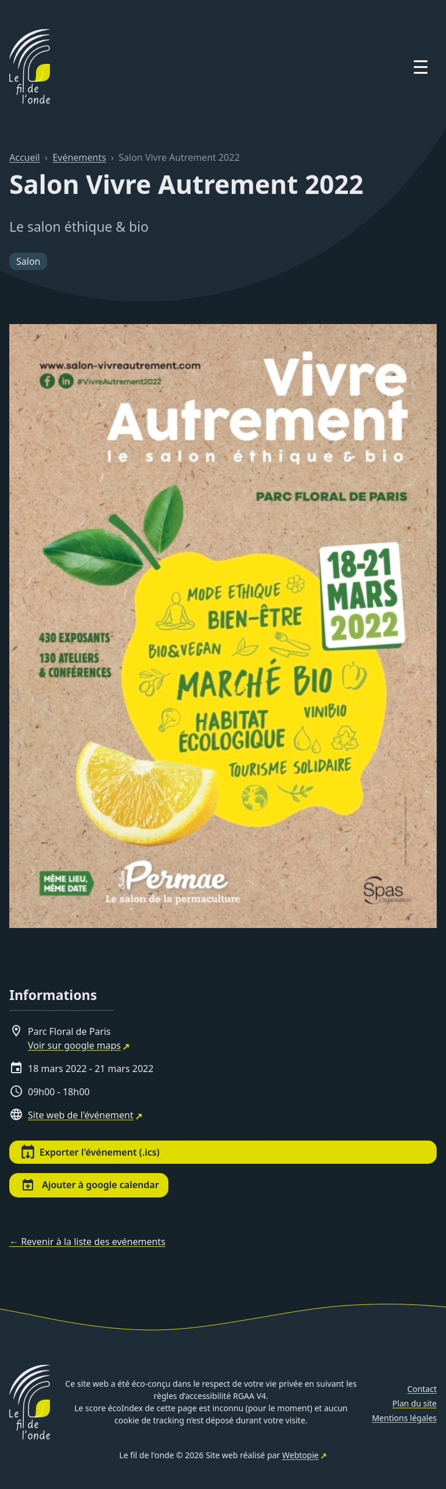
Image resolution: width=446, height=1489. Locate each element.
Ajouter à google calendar (90, 1185)
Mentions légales (404, 1417)
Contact (422, 1388)
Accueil (24, 157)
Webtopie (300, 1455)
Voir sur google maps (74, 1045)
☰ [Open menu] (420, 66)
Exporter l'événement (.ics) (90, 1152)
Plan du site (415, 1403)
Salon (28, 261)
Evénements (79, 157)
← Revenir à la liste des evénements (87, 1241)
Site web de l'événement (81, 1115)
